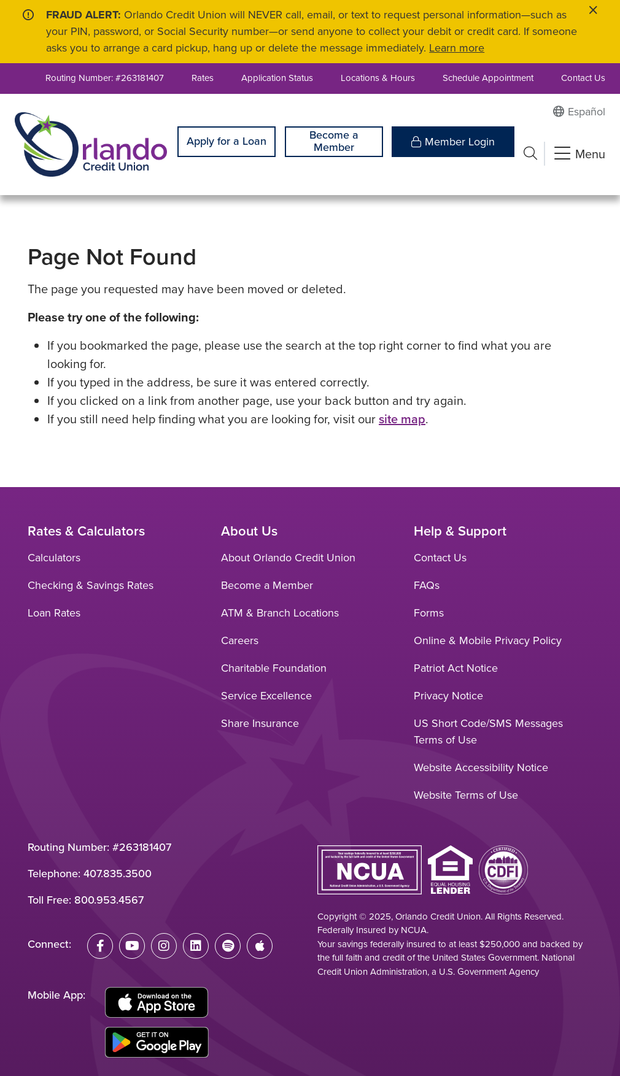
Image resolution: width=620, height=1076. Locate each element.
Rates (203, 78)
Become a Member (333, 141)
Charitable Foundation (274, 668)
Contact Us (583, 78)
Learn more (456, 48)
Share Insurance (260, 723)
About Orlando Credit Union (288, 558)
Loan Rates (54, 613)
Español (586, 112)
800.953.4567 (109, 900)
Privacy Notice (448, 696)
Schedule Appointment (488, 78)
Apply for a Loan (226, 141)
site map (402, 419)
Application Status (277, 78)
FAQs (427, 585)
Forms (429, 613)
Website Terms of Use (466, 795)
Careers (239, 640)
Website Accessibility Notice (481, 767)
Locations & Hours (378, 78)
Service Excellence (266, 696)
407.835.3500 (117, 874)
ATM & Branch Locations (280, 613)
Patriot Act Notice (456, 668)
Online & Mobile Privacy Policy (488, 640)
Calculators (54, 558)
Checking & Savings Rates (90, 585)
